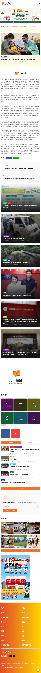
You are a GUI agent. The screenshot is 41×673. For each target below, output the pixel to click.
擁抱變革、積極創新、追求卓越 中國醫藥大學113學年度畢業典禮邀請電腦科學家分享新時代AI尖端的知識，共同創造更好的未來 (20, 321)
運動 (3, 480)
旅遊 (9, 260)
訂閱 (7, 510)
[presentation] (2, 16)
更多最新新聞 (20, 488)
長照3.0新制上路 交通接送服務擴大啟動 (13, 238)
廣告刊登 (3, 663)
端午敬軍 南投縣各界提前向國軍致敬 (19, 474)
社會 (5, 292)
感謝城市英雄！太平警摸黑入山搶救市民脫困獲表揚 (17, 295)
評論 (2, 626)
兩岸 (2, 631)
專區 (23, 640)
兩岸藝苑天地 (26, 645)
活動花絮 (8, 26)
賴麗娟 (13, 461)
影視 (2, 622)
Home (2, 26)
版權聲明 (33, 663)
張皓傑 (6, 296)
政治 (5, 203)
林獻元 (4, 61)
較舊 (6, 175)
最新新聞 (11, 442)
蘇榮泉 (13, 453)
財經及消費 (13, 464)
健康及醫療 (4, 56)
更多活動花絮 (20, 550)
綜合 (16, 446)
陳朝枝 (6, 240)
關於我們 (15, 663)
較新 (6, 165)
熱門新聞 (30, 442)
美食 (20, 446)
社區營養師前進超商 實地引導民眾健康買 (19, 467)
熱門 (2, 608)
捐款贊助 (9, 663)
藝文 (23, 626)
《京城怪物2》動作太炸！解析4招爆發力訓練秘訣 (18, 168)
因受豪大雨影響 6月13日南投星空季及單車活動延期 (13, 482)
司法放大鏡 (5, 645)
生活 (9, 203)
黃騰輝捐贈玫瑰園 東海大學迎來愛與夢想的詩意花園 (19, 179)
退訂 (14, 510)
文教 (5, 316)
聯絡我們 (20, 663)
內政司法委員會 (13, 459)
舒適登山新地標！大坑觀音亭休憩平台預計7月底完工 (17, 262)
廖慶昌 (13, 469)
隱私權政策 (26, 663)
